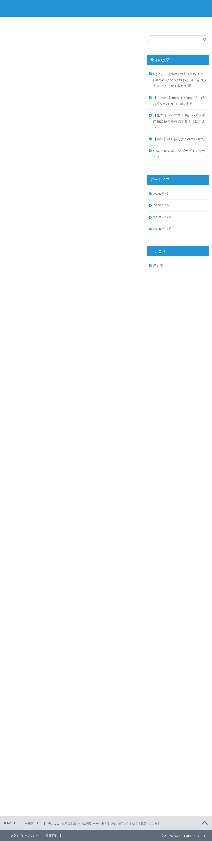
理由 (42, 211)
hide (86, 173)
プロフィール (55, 23)
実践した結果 (43, 203)
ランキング (122, 23)
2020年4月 (161, 193)
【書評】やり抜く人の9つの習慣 (180, 139)
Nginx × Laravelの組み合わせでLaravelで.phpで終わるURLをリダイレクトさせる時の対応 (180, 80)
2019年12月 (162, 217)
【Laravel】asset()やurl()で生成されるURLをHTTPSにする (180, 101)
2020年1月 (161, 205)
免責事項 (51, 835)
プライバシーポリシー (25, 835)
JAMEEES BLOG (106, 9)
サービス (89, 23)
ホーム (21, 23)
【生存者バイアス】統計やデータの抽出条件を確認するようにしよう (179, 121)
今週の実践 (41, 196)
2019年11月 (162, 229)
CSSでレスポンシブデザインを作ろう (179, 154)
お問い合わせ (190, 23)
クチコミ (157, 23)
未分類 (13, 42)
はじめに (39, 189)
